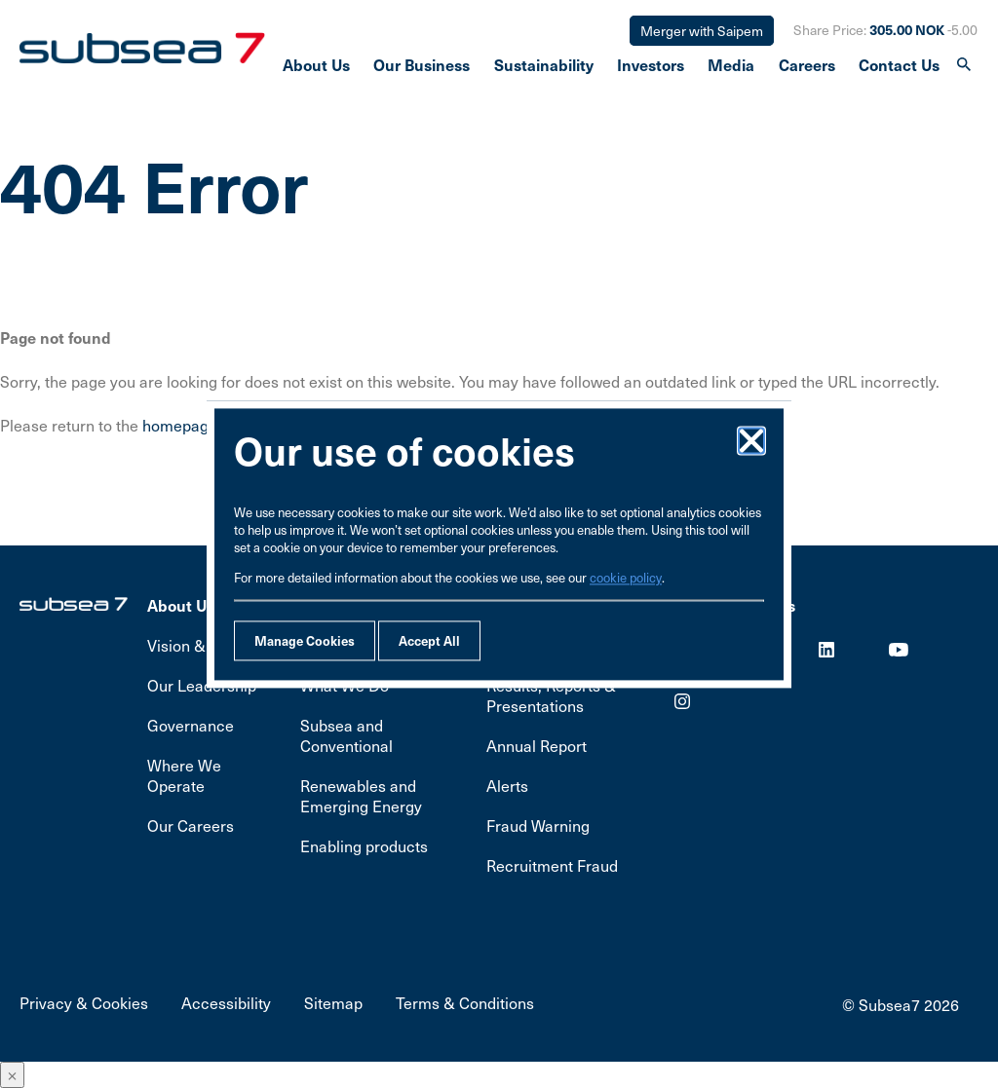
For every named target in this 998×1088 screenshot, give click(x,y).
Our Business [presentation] (421, 67)
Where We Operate (184, 775)
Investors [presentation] (650, 67)
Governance (190, 725)
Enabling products (364, 846)
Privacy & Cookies (83, 1003)
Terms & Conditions (465, 1003)
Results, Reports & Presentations (551, 695)
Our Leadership (201, 685)
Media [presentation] (731, 67)
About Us (180, 605)
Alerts (507, 785)
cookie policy (626, 577)
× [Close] (12, 1075)
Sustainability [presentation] (544, 67)
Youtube (898, 649)
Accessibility (226, 1003)
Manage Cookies (304, 640)
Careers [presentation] (807, 67)
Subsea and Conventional (346, 735)
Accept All (429, 640)
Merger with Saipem (701, 30)
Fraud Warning (538, 825)
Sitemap (333, 1003)
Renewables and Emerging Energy (361, 795)
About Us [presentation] (316, 67)
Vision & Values (201, 645)
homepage (179, 425)
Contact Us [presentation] (899, 67)
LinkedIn (826, 649)
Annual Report (536, 745)
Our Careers (190, 825)
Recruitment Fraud (552, 865)
